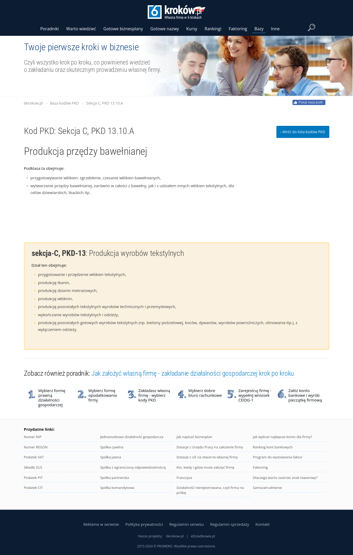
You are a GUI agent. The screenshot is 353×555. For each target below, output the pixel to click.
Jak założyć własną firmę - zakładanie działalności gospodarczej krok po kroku (192, 373)
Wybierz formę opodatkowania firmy (102, 395)
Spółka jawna (110, 457)
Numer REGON (36, 447)
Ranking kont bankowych (272, 447)
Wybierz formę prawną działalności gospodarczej (51, 397)
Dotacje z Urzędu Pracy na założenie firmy (209, 447)
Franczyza (184, 477)
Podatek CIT (33, 487)
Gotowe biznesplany (123, 29)
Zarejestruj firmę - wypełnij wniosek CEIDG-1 (254, 395)
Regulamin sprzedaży (229, 524)
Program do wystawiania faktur (277, 457)
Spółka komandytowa (117, 487)
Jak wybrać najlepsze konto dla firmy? (282, 436)
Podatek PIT (33, 477)
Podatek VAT (34, 457)
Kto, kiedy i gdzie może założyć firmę (205, 467)
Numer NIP (33, 436)
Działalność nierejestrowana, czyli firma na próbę (210, 490)
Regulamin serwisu (186, 524)
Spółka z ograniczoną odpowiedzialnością (133, 467)
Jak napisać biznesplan (194, 436)
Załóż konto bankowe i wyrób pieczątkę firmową (305, 395)
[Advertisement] (289, 198)
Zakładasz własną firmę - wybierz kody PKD (154, 395)
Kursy (191, 29)
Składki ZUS (33, 467)
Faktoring (260, 467)
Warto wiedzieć (81, 29)
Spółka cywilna (111, 447)
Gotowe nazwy (164, 29)
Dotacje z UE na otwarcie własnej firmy (207, 457)
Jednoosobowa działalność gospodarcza (131, 436)
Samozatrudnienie (267, 487)
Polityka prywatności (144, 524)
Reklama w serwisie (101, 524)
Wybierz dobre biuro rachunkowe (205, 393)
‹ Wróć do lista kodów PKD (302, 131)
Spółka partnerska (114, 477)
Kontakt (262, 524)
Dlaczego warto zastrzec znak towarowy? (285, 477)
